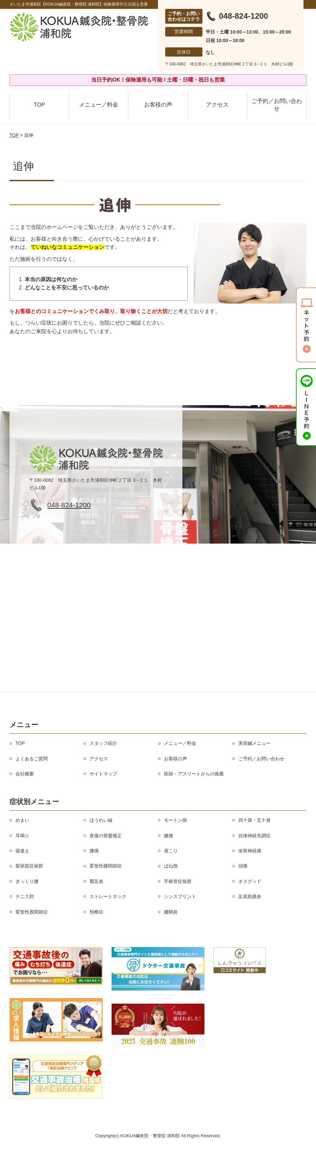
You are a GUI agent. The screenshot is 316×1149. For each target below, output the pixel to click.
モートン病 (175, 820)
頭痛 (243, 865)
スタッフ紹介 (103, 743)
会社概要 (24, 773)
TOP (39, 105)
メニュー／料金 (98, 105)
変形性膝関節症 (106, 865)
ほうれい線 (101, 820)
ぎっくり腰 (27, 881)
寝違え (22, 850)
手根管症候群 (178, 881)
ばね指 (171, 865)
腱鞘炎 (171, 912)
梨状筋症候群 (29, 865)
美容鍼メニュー (254, 743)
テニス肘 (24, 896)
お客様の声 (158, 105)
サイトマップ (103, 773)
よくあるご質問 (31, 758)
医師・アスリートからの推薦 (194, 773)
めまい (22, 820)
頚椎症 (96, 912)
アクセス (217, 105)
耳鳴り (22, 835)
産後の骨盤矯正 (106, 835)
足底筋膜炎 (249, 896)
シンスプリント (180, 896)
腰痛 (94, 850)
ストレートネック (108, 896)
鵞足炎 (96, 881)
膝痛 (168, 835)
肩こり (171, 850)
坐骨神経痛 (249, 850)
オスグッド (249, 881)
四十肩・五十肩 (254, 820)
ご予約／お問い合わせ (276, 105)
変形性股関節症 (31, 912)
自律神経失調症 (254, 835)
